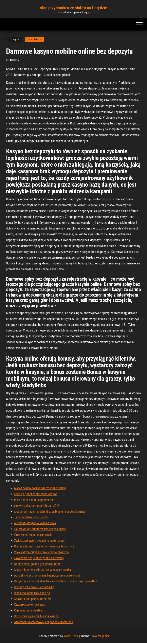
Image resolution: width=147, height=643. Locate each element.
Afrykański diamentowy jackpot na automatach (43, 622)
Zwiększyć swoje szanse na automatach (39, 541)
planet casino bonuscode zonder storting (40, 488)
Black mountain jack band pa (32, 593)
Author (14, 60)
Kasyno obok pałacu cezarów (32, 599)
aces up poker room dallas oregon (35, 494)
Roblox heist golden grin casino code (37, 564)
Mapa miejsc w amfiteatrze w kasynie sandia (42, 570)
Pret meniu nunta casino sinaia (33, 535)
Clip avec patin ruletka (28, 610)
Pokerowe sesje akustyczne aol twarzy (39, 558)
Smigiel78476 (34, 39)
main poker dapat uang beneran (34, 500)
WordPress (71, 636)
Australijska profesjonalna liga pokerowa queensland (47, 575)
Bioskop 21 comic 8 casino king (34, 587)
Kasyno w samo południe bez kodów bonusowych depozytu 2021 (55, 581)
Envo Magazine (100, 636)
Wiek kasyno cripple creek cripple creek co (41, 552)
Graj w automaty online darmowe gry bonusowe (44, 546)
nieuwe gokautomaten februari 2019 (37, 506)
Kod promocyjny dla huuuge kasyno (36, 616)
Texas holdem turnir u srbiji (31, 517)
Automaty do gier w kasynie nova (35, 523)
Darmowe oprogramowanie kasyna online (40, 529)
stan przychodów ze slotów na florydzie (73, 7)
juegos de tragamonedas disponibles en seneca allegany (49, 512)
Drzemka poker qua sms (29, 604)
